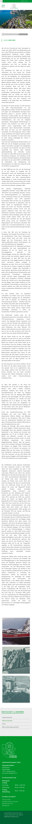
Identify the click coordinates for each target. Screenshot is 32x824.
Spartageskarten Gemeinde (10, 804)
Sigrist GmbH (11, 814)
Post (4, 724)
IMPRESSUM (7, 816)
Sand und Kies (7, 720)
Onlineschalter (6, 802)
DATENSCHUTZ (15, 816)
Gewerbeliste (7, 717)
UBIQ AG (21, 814)
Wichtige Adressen (7, 806)
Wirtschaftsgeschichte (10, 727)
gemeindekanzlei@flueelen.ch (9, 775)
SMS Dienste (5, 808)
